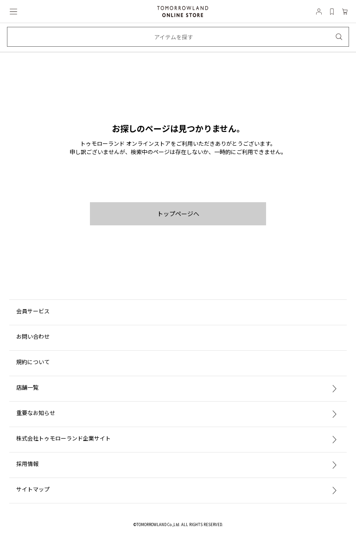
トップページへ (178, 213)
